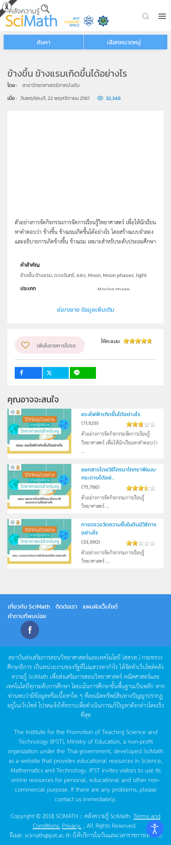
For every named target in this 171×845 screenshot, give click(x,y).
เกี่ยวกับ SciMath (29, 606)
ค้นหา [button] (43, 42)
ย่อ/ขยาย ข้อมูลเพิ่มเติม (85, 309)
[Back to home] (31, 15)
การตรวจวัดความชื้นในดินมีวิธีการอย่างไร (119, 528)
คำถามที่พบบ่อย (27, 616)
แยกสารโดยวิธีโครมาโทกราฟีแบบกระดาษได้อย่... (118, 473)
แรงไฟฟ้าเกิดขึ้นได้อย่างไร (110, 414)
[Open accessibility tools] (155, 829)
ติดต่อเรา (66, 606)
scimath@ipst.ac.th (48, 834)
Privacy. (72, 825)
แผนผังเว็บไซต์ (100, 606)
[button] (163, 16)
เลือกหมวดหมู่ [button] (124, 42)
